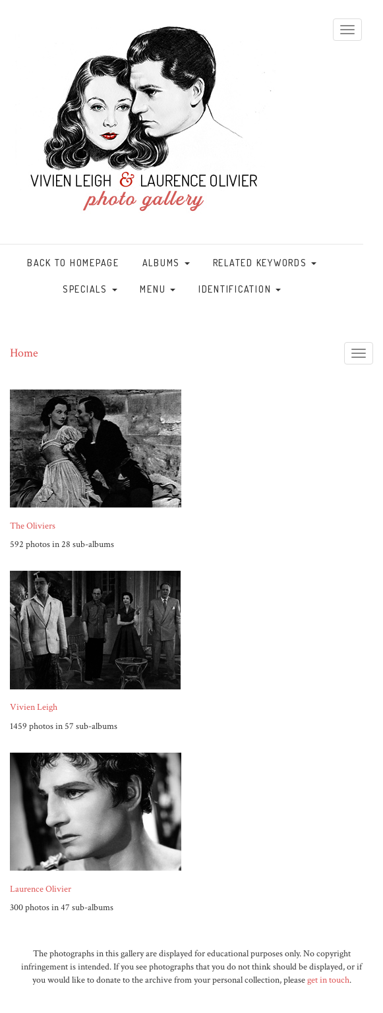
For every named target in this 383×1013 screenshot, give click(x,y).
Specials (90, 289)
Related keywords (265, 262)
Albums (166, 262)
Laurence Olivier (40, 889)
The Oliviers (32, 526)
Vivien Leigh (33, 707)
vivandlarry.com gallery (144, 128)
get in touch (328, 980)
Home (24, 353)
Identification (239, 289)
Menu (157, 289)
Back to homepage (73, 262)
